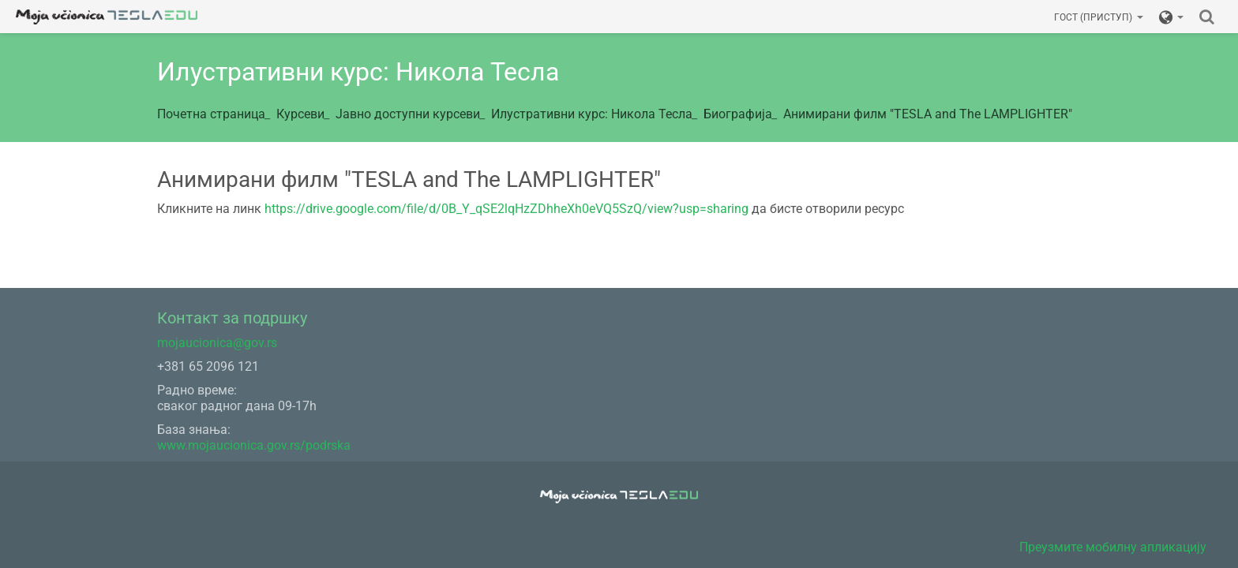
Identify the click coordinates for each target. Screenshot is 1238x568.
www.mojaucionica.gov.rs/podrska (254, 445)
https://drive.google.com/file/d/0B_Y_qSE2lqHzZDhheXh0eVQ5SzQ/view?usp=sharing (506, 208)
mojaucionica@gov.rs (217, 342)
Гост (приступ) (1098, 17)
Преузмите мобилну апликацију (1112, 547)
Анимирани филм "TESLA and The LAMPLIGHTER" (927, 113)
